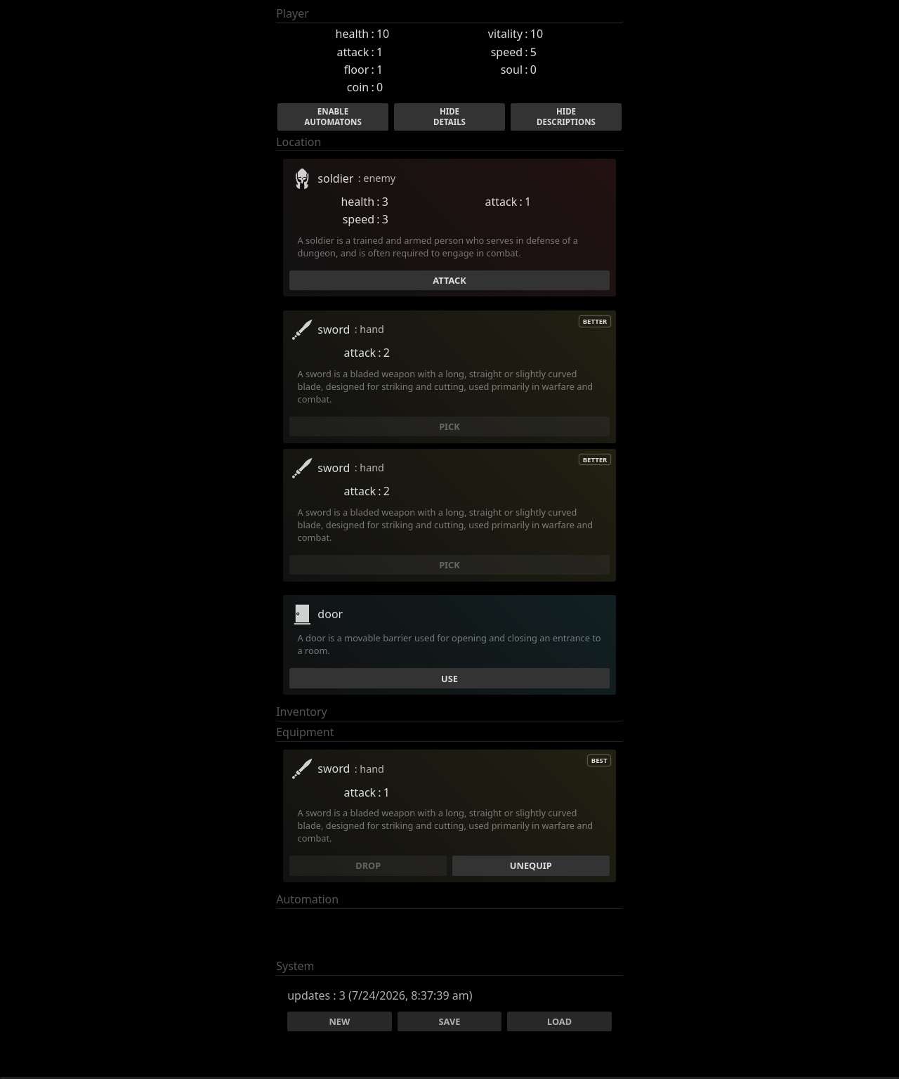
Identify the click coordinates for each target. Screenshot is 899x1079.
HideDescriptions (566, 116)
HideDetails (449, 116)
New (339, 1021)
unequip (531, 865)
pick (449, 426)
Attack (449, 280)
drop (368, 865)
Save (450, 1021)
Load (559, 1021)
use (449, 678)
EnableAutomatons (332, 116)
